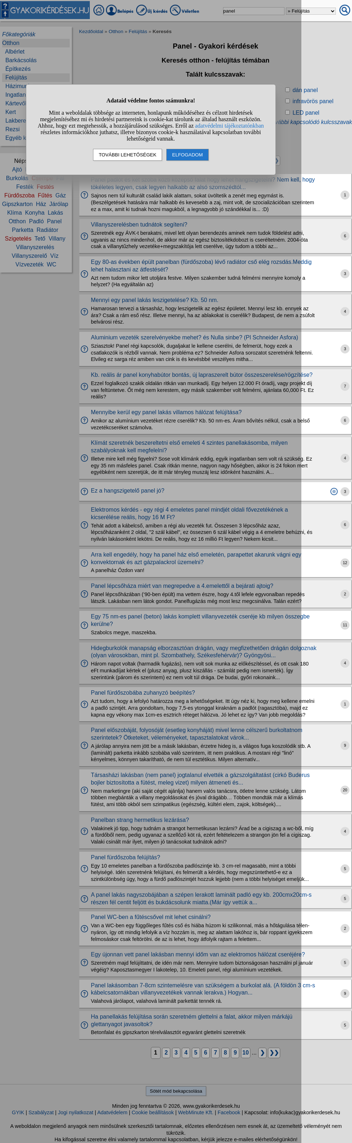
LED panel (305, 113)
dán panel (305, 90)
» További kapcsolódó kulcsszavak (308, 122)
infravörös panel (312, 101)
